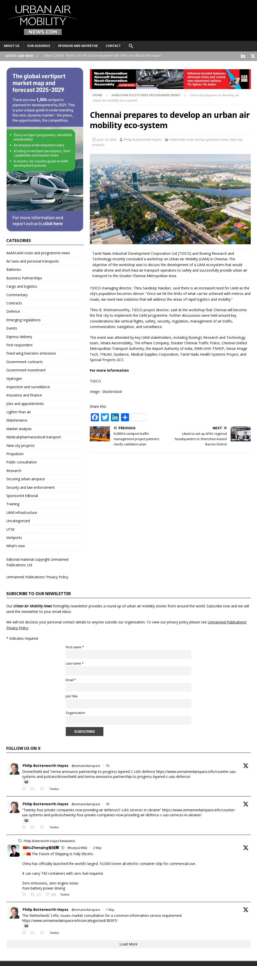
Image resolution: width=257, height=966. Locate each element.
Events (11, 327)
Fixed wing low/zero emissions (31, 352)
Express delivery (19, 336)
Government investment (26, 369)
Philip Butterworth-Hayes (143, 138)
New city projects (20, 444)
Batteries (13, 269)
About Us (11, 46)
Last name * (75, 663)
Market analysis (19, 428)
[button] (130, 46)
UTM (10, 528)
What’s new (15, 545)
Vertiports (14, 536)
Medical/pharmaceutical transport (33, 436)
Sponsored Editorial (22, 495)
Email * (71, 679)
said (176, 287)
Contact (113, 46)
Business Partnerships (24, 277)
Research (13, 469)
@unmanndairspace (86, 765)
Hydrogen (14, 377)
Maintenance (16, 419)
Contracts (14, 302)
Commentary (17, 294)
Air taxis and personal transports (32, 260)
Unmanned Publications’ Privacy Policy (37, 576)
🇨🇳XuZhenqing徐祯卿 (41, 846)
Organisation (75, 712)
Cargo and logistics (21, 285)
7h (107, 765)
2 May (97, 847)
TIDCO (95, 380)
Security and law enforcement (30, 486)
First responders (19, 344)
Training (12, 503)
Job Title (72, 695)
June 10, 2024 (106, 138)
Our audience (38, 46)
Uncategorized (18, 520)
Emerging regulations (23, 319)
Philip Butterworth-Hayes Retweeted (49, 840)
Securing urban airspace (25, 478)
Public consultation (21, 461)
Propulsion (15, 453)
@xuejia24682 (77, 847)
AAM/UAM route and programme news (199, 138)
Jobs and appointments (25, 402)
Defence (13, 310)
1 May (110, 909)
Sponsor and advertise (78, 46)
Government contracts (24, 361)
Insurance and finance (24, 394)
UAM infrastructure (21, 511)
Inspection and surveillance (28, 386)
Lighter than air (18, 411)
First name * (75, 646)
